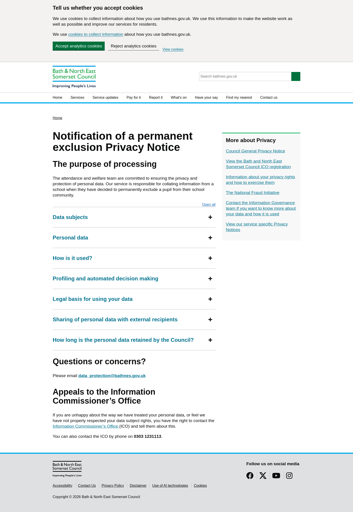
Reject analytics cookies (133, 46)
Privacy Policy (113, 485)
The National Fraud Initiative (252, 192)
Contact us (268, 97)
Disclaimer (138, 485)
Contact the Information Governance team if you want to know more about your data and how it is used (261, 208)
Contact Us (87, 485)
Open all (209, 204)
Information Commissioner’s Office (86, 426)
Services (77, 97)
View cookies (173, 49)
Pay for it (134, 97)
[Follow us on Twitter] (263, 477)
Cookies (200, 485)
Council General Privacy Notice (255, 151)
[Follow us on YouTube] (276, 477)
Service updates (105, 97)
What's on (179, 97)
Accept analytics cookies (78, 46)
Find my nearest (239, 97)
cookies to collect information (95, 34)
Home (57, 97)
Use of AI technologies (170, 485)
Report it (156, 97)
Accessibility (62, 485)
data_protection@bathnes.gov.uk (112, 375)
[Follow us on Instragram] (289, 477)
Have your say (206, 97)
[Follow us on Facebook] (249, 477)
